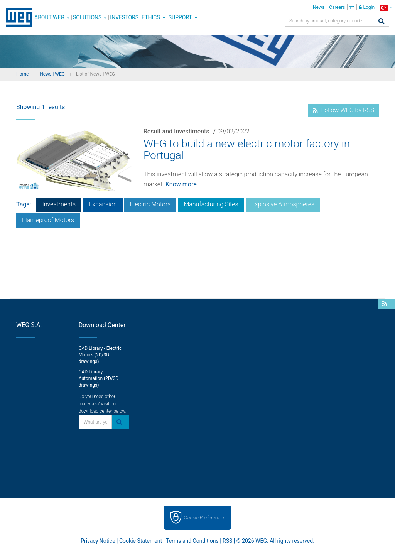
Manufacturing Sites (211, 204)
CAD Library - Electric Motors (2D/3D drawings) (100, 355)
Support (180, 17)
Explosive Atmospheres (283, 204)
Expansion (103, 204)
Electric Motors (150, 204)
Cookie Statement (140, 541)
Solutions (87, 17)
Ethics (151, 17)
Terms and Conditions (192, 541)
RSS (227, 541)
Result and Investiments (176, 131)
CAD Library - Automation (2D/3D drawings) (99, 378)
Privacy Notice (98, 541)
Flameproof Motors (48, 220)
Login (367, 7)
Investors (124, 17)
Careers (337, 7)
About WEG (49, 17)
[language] (386, 7)
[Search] (381, 22)
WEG (16, 17)
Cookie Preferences (205, 517)
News (318, 7)
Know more (181, 184)
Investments (59, 204)
